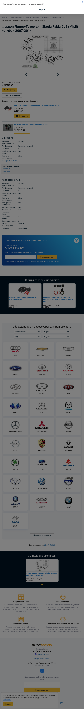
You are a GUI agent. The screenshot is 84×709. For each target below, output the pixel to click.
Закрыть (42, 10)
